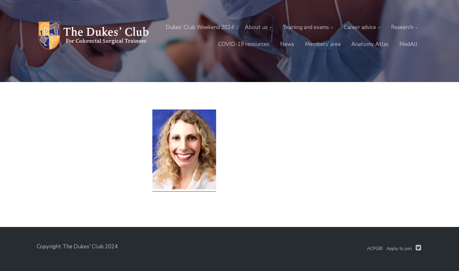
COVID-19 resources (243, 44)
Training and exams (306, 27)
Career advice (360, 27)
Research (402, 27)
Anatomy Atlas (370, 44)
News (287, 44)
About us (256, 27)
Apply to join (399, 248)
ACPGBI (374, 248)
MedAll (408, 44)
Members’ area (322, 44)
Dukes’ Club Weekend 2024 (200, 27)
